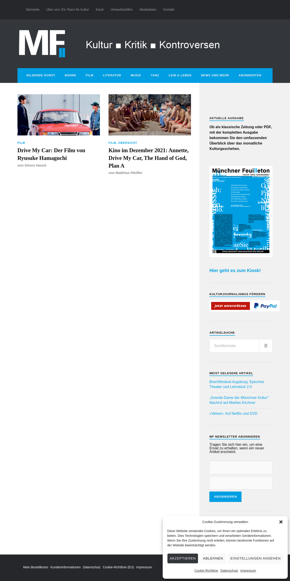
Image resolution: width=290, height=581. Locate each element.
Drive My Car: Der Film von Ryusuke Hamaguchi (52, 154)
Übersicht (127, 143)
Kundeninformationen (66, 567)
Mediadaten (147, 9)
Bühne (70, 75)
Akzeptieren (183, 558)
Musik (136, 75)
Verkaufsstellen (122, 9)
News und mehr (215, 75)
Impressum (248, 570)
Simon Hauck (35, 165)
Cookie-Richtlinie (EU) (118, 567)
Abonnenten (250, 75)
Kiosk (100, 9)
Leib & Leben (180, 75)
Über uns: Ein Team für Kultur (67, 9)
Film (90, 75)
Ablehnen (213, 558)
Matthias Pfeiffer (129, 173)
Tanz (155, 75)
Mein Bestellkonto (35, 567)
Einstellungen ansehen (255, 558)
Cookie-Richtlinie (206, 570)
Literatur (112, 75)
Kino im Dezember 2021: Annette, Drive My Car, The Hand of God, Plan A (149, 158)
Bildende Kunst (41, 75)
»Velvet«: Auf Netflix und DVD (233, 413)
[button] (281, 522)
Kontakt (168, 9)
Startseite (32, 9)
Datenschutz (229, 570)
